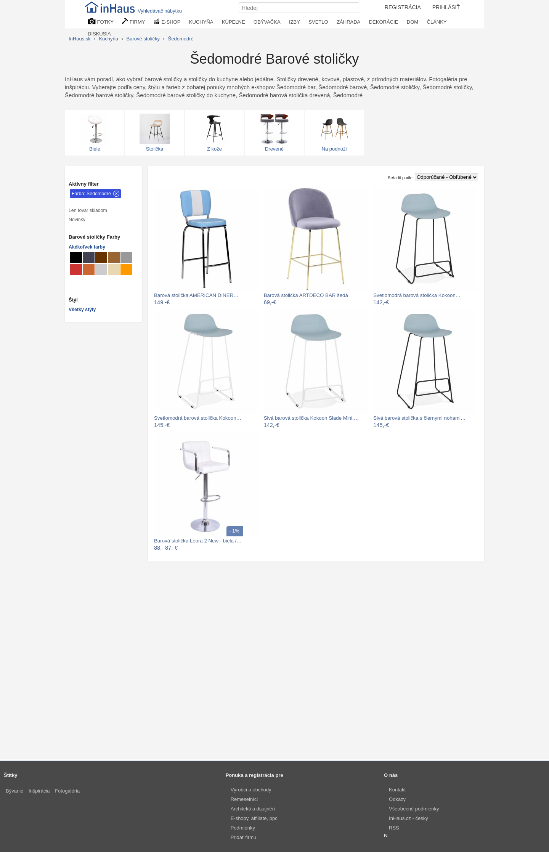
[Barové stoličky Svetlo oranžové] (126, 269)
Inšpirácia (39, 791)
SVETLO (318, 22)
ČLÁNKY (437, 22)
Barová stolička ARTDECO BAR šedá (306, 295)
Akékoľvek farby (87, 247)
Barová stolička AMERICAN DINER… (196, 295)
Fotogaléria (67, 791)
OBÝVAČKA (267, 22)
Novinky (77, 219)
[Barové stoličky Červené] (76, 269)
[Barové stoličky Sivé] (126, 257)
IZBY (294, 22)
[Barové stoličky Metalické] (89, 257)
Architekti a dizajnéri (253, 809)
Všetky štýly (82, 309)
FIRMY (133, 21)
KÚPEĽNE (233, 22)
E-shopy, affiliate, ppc (254, 818)
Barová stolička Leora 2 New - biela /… (198, 541)
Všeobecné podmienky (414, 809)
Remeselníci (244, 799)
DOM (412, 22)
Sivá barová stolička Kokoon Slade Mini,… (311, 418)
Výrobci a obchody (251, 790)
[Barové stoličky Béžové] (114, 269)
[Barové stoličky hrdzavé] (89, 269)
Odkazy (397, 799)
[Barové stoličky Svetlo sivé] (101, 269)
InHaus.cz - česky (408, 818)
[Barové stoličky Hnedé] (101, 257)
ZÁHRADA (348, 22)
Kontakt (397, 790)
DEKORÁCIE (383, 22)
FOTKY (101, 21)
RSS (394, 828)
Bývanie (14, 791)
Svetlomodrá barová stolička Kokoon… (417, 295)
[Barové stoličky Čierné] (76, 257)
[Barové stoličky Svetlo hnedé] (114, 257)
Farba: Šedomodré (91, 193)
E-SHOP (167, 21)
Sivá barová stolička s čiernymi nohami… (419, 418)
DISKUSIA (99, 34)
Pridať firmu (244, 837)
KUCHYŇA (201, 22)
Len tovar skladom (88, 210)
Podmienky (243, 828)
